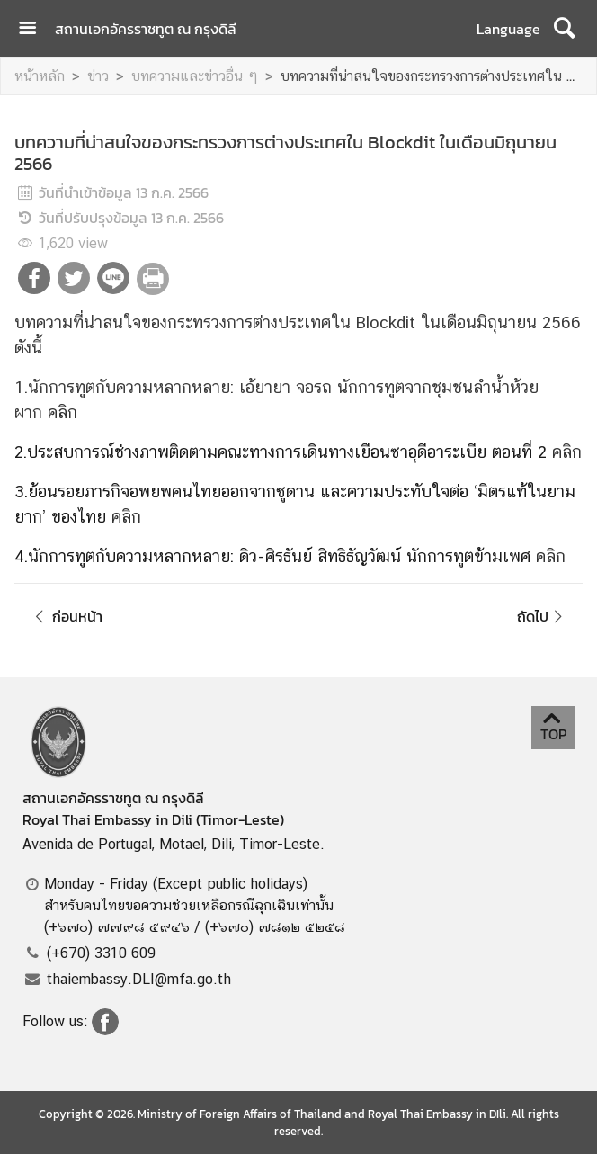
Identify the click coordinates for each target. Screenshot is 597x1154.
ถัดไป (542, 616)
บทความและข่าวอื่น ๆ (194, 76)
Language (508, 29)
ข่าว (98, 76)
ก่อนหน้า (65, 616)
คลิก (62, 412)
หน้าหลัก (39, 76)
